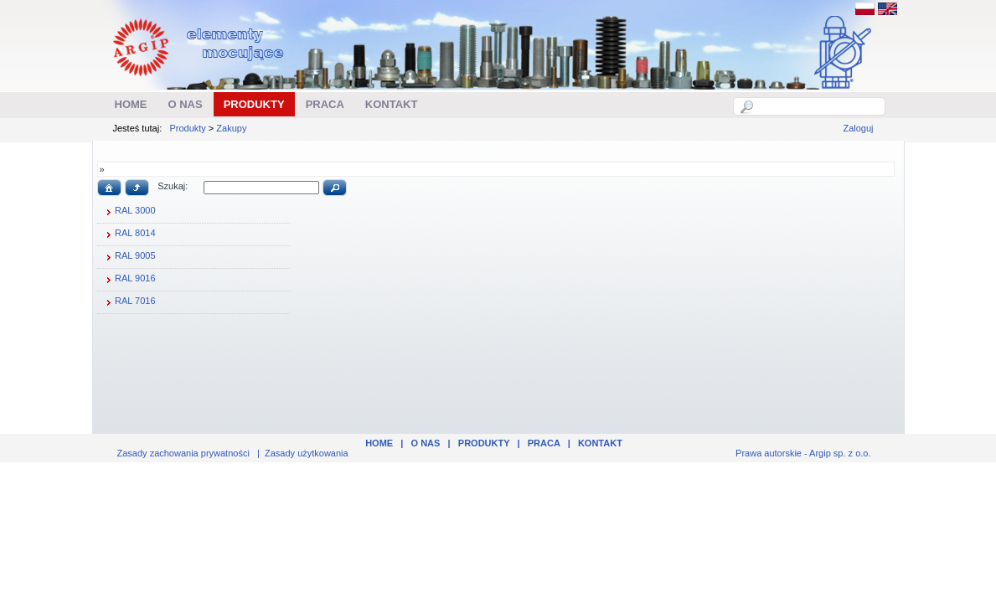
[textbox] (818, 106)
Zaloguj (858, 128)
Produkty (187, 128)
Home (379, 443)
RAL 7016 (128, 302)
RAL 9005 (128, 257)
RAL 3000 (128, 212)
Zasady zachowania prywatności (183, 453)
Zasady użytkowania (306, 453)
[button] (109, 187)
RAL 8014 (128, 234)
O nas (426, 443)
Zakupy (231, 128)
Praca (544, 443)
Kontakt (600, 443)
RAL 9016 (128, 279)
